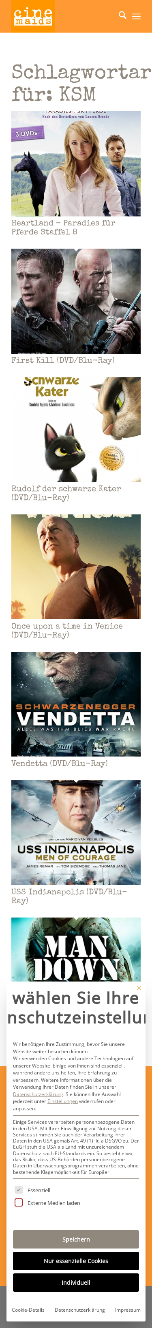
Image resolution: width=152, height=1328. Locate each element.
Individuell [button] (76, 1282)
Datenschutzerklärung (38, 1094)
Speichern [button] (76, 1239)
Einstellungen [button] (62, 1101)
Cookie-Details (28, 1309)
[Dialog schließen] (139, 988)
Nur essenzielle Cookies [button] (76, 1261)
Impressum (128, 1309)
